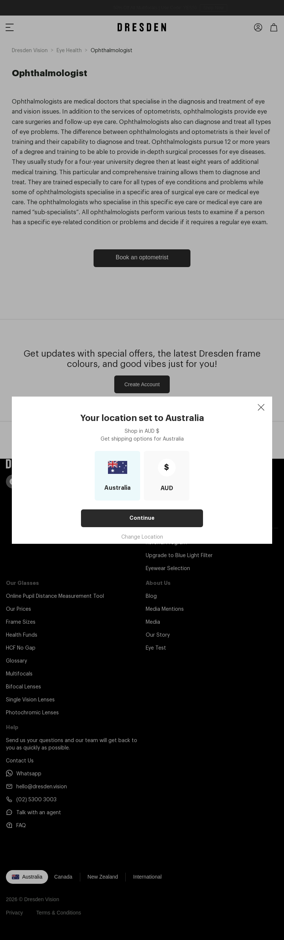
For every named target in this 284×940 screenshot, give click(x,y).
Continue (142, 517)
